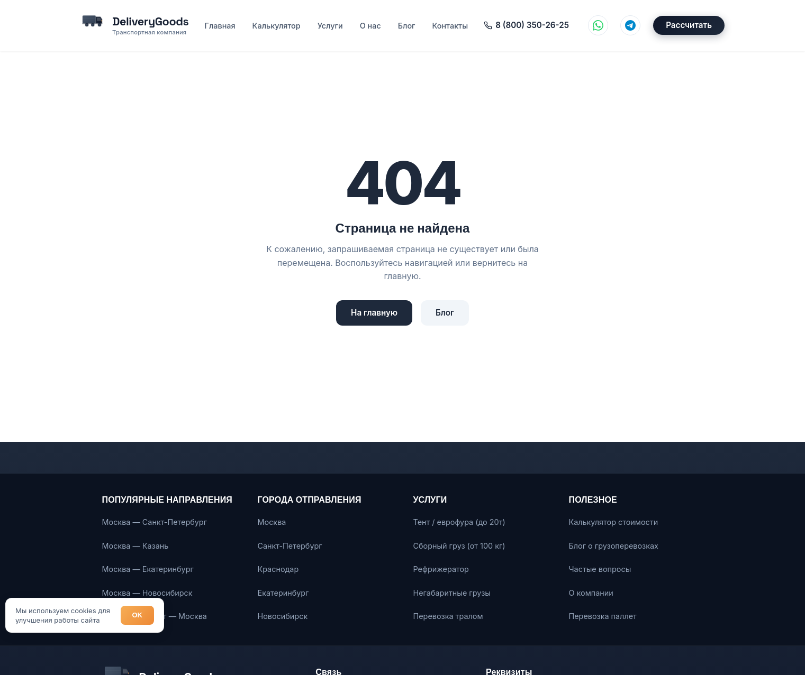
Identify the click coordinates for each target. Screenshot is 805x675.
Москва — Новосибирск (147, 592)
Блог (406, 25)
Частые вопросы (600, 569)
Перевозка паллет (603, 616)
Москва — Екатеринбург (148, 569)
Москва (272, 521)
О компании (591, 592)
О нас (370, 25)
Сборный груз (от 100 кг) (459, 545)
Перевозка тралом (448, 616)
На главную (374, 313)
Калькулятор (276, 25)
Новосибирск (283, 616)
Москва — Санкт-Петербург (154, 521)
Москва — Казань (135, 545)
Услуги (329, 25)
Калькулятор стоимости (613, 521)
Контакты (450, 25)
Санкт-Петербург (290, 545)
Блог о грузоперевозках (613, 545)
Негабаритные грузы (452, 592)
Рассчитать (689, 26)
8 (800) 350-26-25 (525, 25)
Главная (219, 25)
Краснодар (278, 569)
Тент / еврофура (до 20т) (459, 521)
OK (137, 615)
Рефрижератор (441, 569)
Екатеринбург (283, 592)
